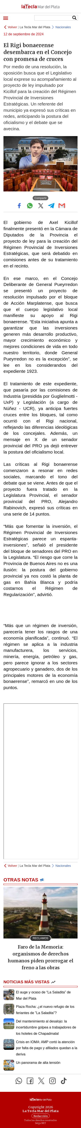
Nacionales (63, 27)
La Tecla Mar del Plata (35, 27)
